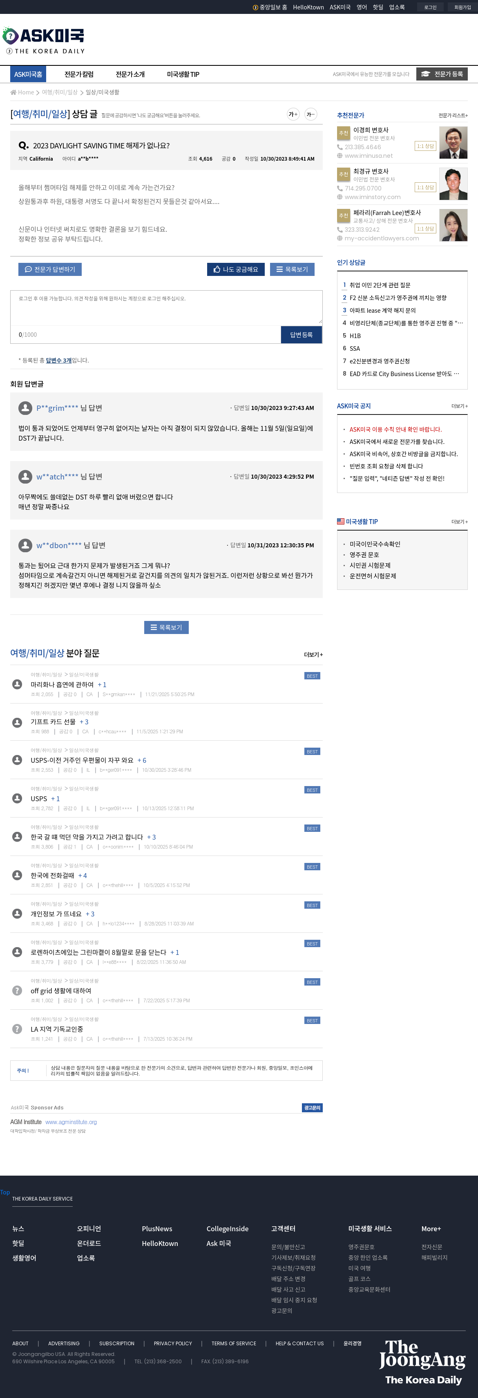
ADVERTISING (64, 1343)
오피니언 (89, 1228)
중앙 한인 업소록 (368, 1257)
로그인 (430, 7)
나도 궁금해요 (236, 269)
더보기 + (313, 654)
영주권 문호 (364, 554)
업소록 (397, 7)
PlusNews (157, 1228)
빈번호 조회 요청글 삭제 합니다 (386, 466)
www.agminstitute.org (71, 1122)
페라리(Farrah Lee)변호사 (387, 212)
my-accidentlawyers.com (378, 238)
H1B (355, 336)
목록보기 (292, 269)
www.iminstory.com (369, 197)
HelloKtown (308, 7)
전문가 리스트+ (453, 115)
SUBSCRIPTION (117, 1343)
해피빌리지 (434, 1257)
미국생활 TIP (183, 74)
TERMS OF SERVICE (234, 1343)
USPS (39, 798)
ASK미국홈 (28, 74)
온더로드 (89, 1243)
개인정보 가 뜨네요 (56, 914)
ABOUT (21, 1343)
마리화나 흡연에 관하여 (62, 684)
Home (22, 92)
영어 (362, 7)
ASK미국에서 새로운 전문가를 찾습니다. (397, 441)
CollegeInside (228, 1228)
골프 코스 (359, 1279)
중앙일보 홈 (270, 7)
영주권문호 (361, 1247)
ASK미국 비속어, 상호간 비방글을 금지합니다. (404, 454)
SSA (355, 348)
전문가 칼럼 (79, 74)
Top (5, 1192)
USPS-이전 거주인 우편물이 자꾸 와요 (82, 760)
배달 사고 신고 (288, 1289)
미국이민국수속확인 (375, 544)
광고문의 (282, 1310)
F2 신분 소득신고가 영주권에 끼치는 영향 (398, 297)
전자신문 (431, 1247)
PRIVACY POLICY (173, 1343)
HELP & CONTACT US (300, 1343)
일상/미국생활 (103, 92)
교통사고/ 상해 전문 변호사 (383, 220)
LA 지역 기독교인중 (57, 1029)
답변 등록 (301, 334)
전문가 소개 (130, 74)
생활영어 (24, 1258)
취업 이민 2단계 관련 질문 (380, 285)
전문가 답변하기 (50, 269)
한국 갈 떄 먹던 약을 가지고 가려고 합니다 (87, 837)
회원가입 (463, 7)
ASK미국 (340, 7)
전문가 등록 (442, 73)
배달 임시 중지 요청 (294, 1300)
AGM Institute (25, 1122)
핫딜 (378, 7)
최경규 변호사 (371, 171)
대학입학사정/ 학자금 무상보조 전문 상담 (47, 1131)
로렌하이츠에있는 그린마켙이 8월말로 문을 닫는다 (98, 952)
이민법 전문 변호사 (374, 138)
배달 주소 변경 (288, 1279)
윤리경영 (353, 1343)
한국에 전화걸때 (52, 875)
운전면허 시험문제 (373, 575)
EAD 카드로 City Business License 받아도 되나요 (409, 374)
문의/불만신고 (288, 1247)
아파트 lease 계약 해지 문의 (383, 310)
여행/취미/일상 (60, 92)
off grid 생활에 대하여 (61, 990)
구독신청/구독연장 (293, 1268)
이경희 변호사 (371, 129)
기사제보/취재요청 (293, 1257)
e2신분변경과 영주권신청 (380, 361)
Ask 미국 (219, 1243)
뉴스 (18, 1228)
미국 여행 (359, 1268)
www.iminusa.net (365, 156)
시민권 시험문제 (370, 565)
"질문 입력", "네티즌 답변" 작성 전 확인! (397, 478)
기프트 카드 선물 (53, 721)
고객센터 (283, 1228)
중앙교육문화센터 (369, 1289)
